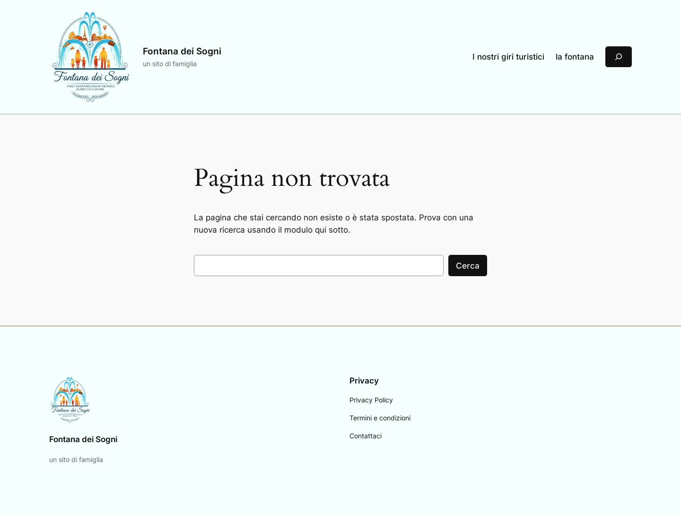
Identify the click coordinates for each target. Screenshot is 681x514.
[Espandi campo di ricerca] (618, 56)
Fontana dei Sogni (182, 51)
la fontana (575, 56)
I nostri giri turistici (508, 56)
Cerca (468, 265)
